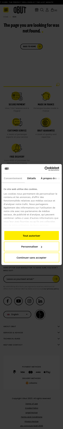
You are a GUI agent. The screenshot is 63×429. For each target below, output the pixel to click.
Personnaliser (31, 246)
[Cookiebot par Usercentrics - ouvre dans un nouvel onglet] (45, 169)
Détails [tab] (31, 178)
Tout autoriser (31, 235)
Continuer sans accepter (31, 257)
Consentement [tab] (13, 178)
